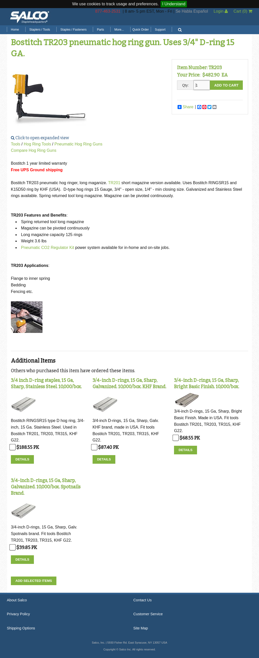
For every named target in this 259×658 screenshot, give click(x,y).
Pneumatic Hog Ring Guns (78, 144)
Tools (15, 144)
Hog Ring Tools (37, 144)
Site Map (140, 628)
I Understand (173, 4)
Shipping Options (21, 628)
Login (220, 11)
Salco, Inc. (29, 16)
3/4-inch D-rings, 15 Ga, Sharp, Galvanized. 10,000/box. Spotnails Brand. (45, 487)
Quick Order (141, 29)
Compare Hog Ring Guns (33, 150)
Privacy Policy (18, 614)
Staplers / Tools (39, 29)
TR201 (114, 183)
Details (22, 459)
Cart (242, 11)
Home (15, 29)
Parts (100, 29)
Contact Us (142, 600)
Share (185, 107)
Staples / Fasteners (73, 29)
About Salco (17, 600)
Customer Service (148, 614)
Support (160, 29)
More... (119, 29)
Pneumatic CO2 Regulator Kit (47, 247)
